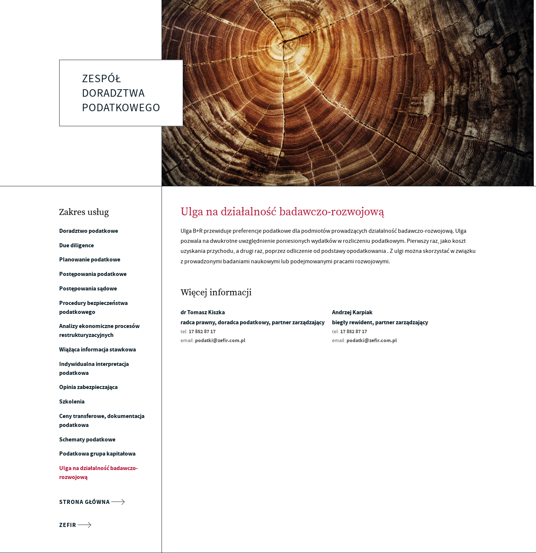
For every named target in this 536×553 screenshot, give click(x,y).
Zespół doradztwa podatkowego (121, 93)
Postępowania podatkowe (93, 274)
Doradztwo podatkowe (88, 231)
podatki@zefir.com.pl (220, 340)
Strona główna (91, 502)
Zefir (75, 525)
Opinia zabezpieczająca (88, 387)
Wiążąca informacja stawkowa (97, 349)
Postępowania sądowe (88, 288)
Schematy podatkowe (87, 439)
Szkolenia (71, 401)
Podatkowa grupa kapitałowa (97, 453)
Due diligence (76, 245)
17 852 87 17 (202, 331)
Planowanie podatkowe (89, 259)
